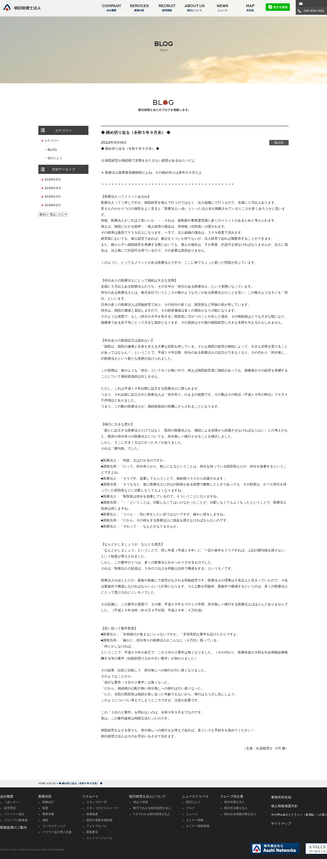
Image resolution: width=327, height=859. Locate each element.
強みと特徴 (140, 802)
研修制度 (92, 814)
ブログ (190, 808)
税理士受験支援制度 (99, 820)
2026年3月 (52, 197)
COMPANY (110, 8)
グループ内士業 (231, 797)
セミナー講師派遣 (197, 826)
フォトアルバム (96, 826)
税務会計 (48, 802)
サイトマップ (281, 824)
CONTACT (310, 3)
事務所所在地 (281, 797)
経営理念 (10, 808)
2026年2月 (52, 205)
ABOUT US (194, 8)
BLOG (52, 150)
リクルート (90, 797)
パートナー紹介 (14, 814)
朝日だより (55, 158)
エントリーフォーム (99, 838)
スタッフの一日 (96, 802)
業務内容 (45, 797)
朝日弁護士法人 (234, 802)
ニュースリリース (195, 797)
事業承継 (48, 814)
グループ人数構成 (16, 820)
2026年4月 (52, 188)
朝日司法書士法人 (236, 808)
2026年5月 (52, 180)
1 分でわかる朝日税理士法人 (151, 814)
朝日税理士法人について (147, 797)
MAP (249, 8)
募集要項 (92, 832)
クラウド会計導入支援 (57, 832)
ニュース (192, 814)
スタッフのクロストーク (102, 808)
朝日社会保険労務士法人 (240, 814)
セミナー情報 (195, 820)
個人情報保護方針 (284, 806)
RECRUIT (166, 8)
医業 (45, 808)
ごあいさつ (11, 802)
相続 (45, 820)
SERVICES (138, 8)
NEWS (221, 8)
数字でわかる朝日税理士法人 (152, 808)
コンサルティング (54, 826)
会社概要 (6, 797)
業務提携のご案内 (13, 828)
